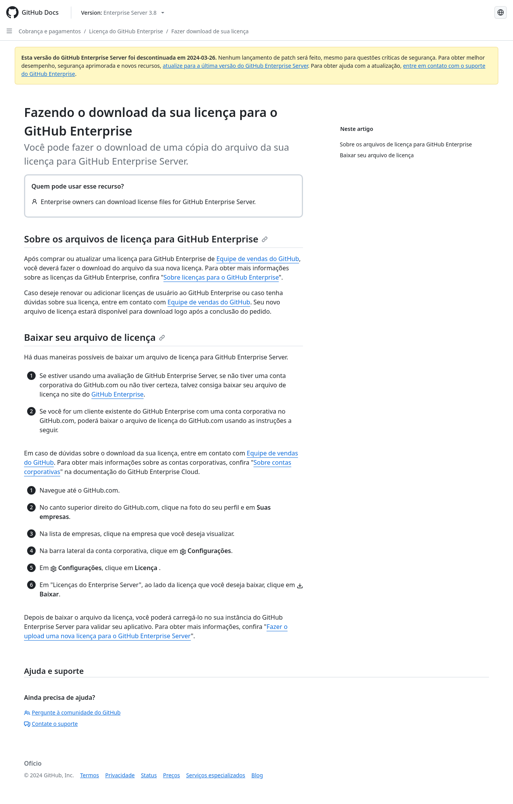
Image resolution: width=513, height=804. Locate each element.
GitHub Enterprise (117, 394)
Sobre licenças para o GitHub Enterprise (221, 277)
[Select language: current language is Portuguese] (500, 12)
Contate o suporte (51, 723)
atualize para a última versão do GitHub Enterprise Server (235, 65)
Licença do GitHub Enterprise (126, 31)
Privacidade (120, 775)
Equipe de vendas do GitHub (257, 258)
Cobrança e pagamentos (50, 31)
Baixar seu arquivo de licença (94, 337)
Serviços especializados (215, 775)
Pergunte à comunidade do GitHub (72, 712)
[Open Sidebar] (9, 31)
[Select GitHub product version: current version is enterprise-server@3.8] (122, 13)
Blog (257, 775)
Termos (89, 775)
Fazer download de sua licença (210, 31)
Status (149, 775)
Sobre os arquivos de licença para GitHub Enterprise (146, 238)
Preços (171, 775)
